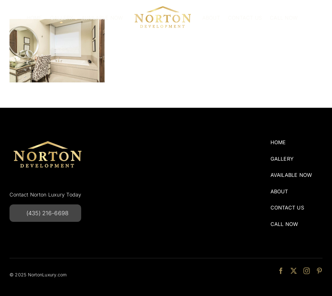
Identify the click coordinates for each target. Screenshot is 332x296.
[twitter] (293, 271)
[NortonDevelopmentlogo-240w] (48, 139)
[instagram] (306, 271)
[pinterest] (319, 271)
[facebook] (281, 271)
